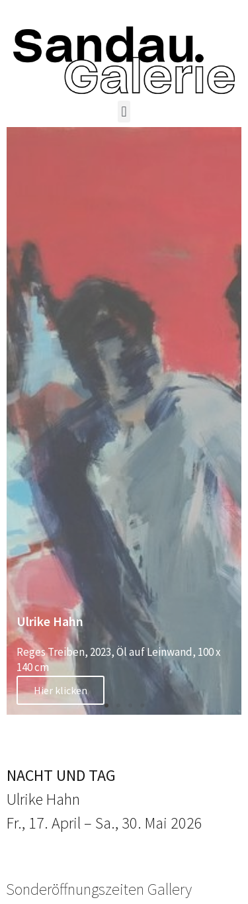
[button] (124, 111)
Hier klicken (60, 690)
